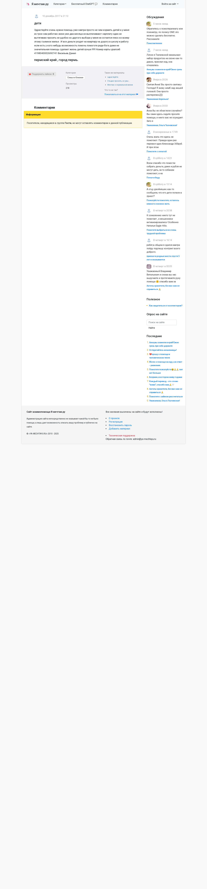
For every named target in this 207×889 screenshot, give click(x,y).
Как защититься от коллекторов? (165, 305)
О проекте (114, 418)
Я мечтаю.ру (37, 4)
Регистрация (115, 421)
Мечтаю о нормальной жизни (120, 85)
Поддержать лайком (40, 74)
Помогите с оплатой (157, 151)
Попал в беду (153, 177)
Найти (151, 327)
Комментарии (110, 4)
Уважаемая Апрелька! (158, 99)
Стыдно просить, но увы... (118, 81)
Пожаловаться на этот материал (121, 94)
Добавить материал (119, 428)
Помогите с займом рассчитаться (166, 396)
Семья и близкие (75, 77)
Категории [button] (59, 4)
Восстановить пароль (120, 425)
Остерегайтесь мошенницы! (163, 350)
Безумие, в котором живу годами (165, 377)
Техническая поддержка (122, 435)
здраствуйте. (113, 77)
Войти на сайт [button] (169, 4)
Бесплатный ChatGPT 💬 (84, 4)
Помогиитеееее (154, 43)
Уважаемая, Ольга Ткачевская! (162, 125)
